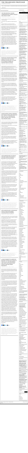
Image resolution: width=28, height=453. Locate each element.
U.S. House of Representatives (22, 350)
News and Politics (4, 253)
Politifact (20, 274)
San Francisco (5, 256)
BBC (19, 176)
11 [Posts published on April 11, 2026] (27, 15)
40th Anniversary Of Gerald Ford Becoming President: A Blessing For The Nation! (8, 157)
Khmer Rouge (12, 330)
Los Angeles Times (21, 212)
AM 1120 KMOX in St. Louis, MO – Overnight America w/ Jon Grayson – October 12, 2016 (23, 85)
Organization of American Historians (23, 319)
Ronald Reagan (4, 152)
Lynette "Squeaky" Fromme (11, 254)
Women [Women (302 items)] (26, 387)
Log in (20, 395)
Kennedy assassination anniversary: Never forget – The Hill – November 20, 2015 (23, 41)
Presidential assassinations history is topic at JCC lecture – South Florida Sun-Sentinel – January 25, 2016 (23, 121)
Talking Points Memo (21, 195)
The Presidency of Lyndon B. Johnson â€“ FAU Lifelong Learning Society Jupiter (23, 164)
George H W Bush (5, 150)
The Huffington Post (21, 286)
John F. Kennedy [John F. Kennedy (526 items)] (23, 370)
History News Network (21, 310)
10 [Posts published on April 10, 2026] (26, 15)
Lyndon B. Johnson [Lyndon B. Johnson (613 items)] (23, 371)
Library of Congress (21, 335)
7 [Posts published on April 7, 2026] (22, 15)
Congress (6, 203)
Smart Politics (20, 279)
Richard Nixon (6, 206)
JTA (19, 183)
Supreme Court (13, 206)
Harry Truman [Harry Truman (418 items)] (24, 368)
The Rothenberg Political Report (22, 288)
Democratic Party (3, 51)
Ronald (7, 159)
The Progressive (21, 247)
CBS (19, 178)
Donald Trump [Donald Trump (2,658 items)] (22, 364)
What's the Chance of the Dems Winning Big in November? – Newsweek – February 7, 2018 (22, 66)
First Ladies (12, 203)
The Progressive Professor (13, 2)
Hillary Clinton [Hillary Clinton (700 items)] (21, 369)
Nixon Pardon (14, 331)
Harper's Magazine (21, 232)
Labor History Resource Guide (22, 313)
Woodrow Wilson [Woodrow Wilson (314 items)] (20, 388)
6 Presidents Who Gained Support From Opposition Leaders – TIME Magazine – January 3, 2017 (23, 32)
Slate (19, 278)
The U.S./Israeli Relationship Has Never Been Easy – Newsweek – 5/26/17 (22, 55)
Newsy (20, 191)
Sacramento (2, 256)
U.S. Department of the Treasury (23, 349)
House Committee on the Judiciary (23, 334)
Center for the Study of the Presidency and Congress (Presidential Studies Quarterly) (22, 306)
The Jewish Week (21, 222)
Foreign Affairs (20, 230)
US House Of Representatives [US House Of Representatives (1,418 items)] (22, 385)
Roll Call (20, 276)
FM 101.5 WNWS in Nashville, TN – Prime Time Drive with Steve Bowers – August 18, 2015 (23, 108)
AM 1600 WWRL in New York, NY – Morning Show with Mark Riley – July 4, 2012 (23, 91)
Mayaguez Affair (5, 205)
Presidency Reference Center (22, 320)
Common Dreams (21, 264)
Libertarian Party (13, 108)
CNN (19, 179)
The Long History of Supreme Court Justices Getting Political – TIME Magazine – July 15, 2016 (23, 46)
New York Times (21, 214)
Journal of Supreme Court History (23, 312)
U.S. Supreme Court (21, 352)
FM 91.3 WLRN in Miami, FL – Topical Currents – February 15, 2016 (22, 110)
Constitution (9, 203)
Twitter (20, 259)
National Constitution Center (22, 314)
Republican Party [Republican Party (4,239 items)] (23, 379)
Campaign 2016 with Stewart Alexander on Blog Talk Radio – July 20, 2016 (23, 103)
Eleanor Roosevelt (6, 329)
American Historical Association (22, 303)
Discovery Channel (21, 180)
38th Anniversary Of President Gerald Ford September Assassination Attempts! (9, 212)
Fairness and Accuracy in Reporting (23, 181)
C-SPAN (20, 177)
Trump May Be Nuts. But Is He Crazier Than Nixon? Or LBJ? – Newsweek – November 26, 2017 (23, 61)
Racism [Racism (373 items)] (24, 378)
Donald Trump (7, 149)
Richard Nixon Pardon (5, 53)
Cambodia (4, 203)
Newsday (20, 215)
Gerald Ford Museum (3, 204)
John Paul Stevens (9, 330)
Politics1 (20, 273)
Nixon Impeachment (14, 205)
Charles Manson (11, 253)
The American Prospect (21, 242)
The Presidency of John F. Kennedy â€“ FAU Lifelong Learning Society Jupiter (23, 162)
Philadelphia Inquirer (21, 216)
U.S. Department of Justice (22, 347)
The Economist (21, 243)
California (8, 253)
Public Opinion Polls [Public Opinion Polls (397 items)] (21, 378)
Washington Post (21, 223)
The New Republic (21, 245)
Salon (19, 277)
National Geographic (21, 234)
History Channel (21, 182)
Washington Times (21, 224)
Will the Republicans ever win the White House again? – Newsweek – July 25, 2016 (23, 69)
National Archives (21, 336)
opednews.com (21, 192)
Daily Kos (20, 265)
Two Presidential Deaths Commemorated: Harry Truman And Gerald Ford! (9, 14)
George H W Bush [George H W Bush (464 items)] (21, 367)
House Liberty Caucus (5, 107)
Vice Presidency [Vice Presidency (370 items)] (23, 387)
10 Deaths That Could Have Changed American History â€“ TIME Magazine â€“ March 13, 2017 (23, 29)
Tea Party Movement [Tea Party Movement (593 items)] (22, 382)
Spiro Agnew (10, 206)
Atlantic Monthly (21, 229)
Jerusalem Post (21, 209)
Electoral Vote (20, 266)
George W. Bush (9, 150)
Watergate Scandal (3, 54)
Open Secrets (20, 318)
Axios (19, 263)
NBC (19, 190)
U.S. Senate (20, 351)
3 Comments (11, 214)
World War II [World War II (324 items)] (23, 388)
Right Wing (2, 332)
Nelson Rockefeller (9, 205)
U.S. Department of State (22, 348)
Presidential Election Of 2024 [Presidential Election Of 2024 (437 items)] (24, 377)
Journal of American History (22, 311)
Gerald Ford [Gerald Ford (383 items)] (22, 368)
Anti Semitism (13, 328)
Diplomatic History (21, 309)
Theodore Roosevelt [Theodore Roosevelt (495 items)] (21, 383)
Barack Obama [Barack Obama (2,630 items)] (22, 361)
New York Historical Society (22, 317)
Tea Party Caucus (10, 109)
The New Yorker (21, 246)
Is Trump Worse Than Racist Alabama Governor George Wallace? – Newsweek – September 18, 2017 (23, 39)
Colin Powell (4, 149)
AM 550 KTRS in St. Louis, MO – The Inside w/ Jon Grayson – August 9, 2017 (23, 95)
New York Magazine (21, 235)
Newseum (20, 341)
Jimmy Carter (13, 204)
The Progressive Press (21, 287)
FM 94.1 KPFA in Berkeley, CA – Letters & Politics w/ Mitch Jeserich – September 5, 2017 (23, 113)
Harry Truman (5, 52)
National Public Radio (21, 189)
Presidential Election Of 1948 (10, 52)
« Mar (19, 21)
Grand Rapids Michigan (8, 204)
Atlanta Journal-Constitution (22, 202)
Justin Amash (6, 108)
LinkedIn (20, 258)
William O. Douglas (5, 334)
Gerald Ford (12, 51)
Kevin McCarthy (9, 108)
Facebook (20, 255)
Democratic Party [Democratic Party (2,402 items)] (22, 363)
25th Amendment (9, 328)
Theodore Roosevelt (9, 152)
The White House (21, 346)
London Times (20, 211)
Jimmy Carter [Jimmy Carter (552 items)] (24, 369)
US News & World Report (22, 249)
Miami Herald (20, 213)
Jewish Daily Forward (21, 210)
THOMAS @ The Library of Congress (23, 327)
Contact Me (3, 7)
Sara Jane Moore (9, 256)
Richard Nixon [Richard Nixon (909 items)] (21, 380)
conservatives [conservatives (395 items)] (25, 362)
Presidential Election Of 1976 (4, 255)
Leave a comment (11, 159)
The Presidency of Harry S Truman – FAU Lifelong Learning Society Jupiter (23, 159)
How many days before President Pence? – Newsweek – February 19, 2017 (23, 34)
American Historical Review (22, 304)
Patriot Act (2, 109)
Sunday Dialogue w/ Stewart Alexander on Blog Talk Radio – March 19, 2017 (22, 136)
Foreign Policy (20, 231)
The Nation (20, 244)
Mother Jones (20, 233)
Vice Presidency (9, 207)
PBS (19, 193)
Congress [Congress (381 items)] (22, 362)
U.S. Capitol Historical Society (22, 328)
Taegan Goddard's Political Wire (22, 280)
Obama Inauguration (21, 356)
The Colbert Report (21, 196)
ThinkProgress (20, 289)
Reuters (20, 194)
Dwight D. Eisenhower (8, 51)
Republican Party (6, 109)
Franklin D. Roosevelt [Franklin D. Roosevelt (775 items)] (24, 366)
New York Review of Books (22, 236)
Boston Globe (20, 203)
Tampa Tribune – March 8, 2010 (22, 137)
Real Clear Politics (21, 275)
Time (19, 248)
